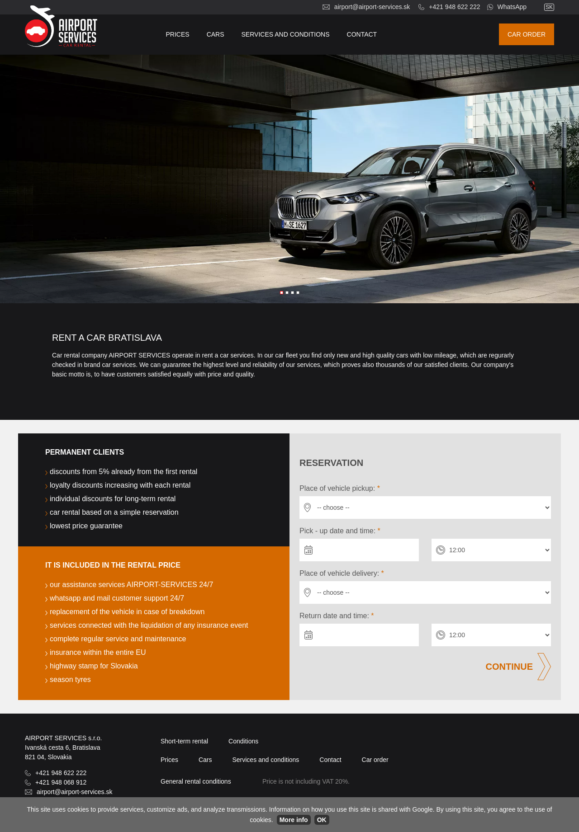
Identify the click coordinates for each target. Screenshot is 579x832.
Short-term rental (184, 741)
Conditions (243, 741)
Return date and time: (336, 616)
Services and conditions (286, 34)
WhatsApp (512, 6)
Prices (178, 34)
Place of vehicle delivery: (341, 573)
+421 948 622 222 (454, 6)
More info (294, 819)
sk (549, 7)
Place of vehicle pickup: (339, 488)
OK (322, 819)
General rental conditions (196, 781)
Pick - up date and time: (339, 531)
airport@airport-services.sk (372, 6)
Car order (527, 34)
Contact (362, 34)
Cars (215, 34)
